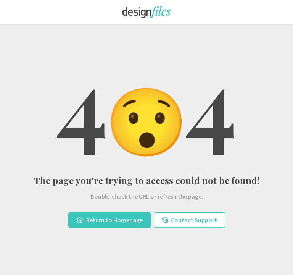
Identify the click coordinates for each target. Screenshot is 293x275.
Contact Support (189, 220)
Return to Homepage (109, 220)
